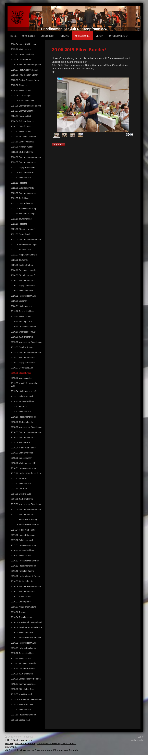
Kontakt (9, 743)
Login (140, 736)
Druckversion (14, 736)
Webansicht (137, 740)
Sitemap (28, 736)
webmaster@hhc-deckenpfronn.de (59, 750)
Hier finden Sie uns (25, 743)
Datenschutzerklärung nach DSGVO (56, 743)
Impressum (11, 747)
